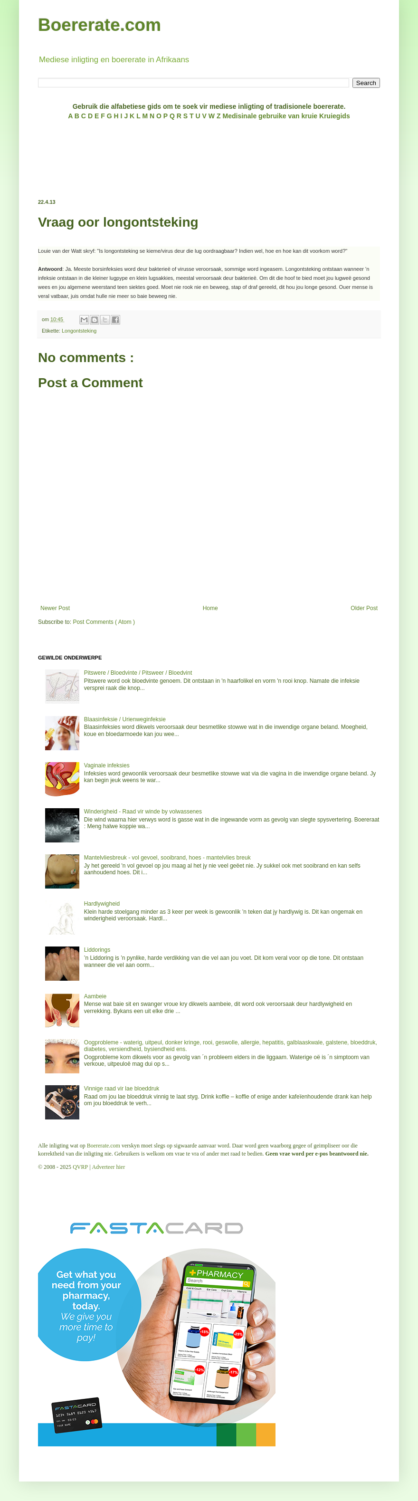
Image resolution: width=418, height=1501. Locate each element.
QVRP (80, 1167)
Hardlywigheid (102, 903)
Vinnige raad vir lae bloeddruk (122, 1088)
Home (210, 608)
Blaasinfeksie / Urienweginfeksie (125, 719)
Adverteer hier (108, 1167)
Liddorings (97, 949)
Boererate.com (99, 25)
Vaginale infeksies (107, 765)
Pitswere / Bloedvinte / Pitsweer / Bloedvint (138, 672)
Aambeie (95, 996)
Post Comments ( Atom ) (104, 622)
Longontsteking (79, 331)
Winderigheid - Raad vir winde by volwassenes (143, 811)
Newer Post (55, 608)
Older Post (364, 608)
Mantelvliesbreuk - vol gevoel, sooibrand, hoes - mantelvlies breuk (167, 857)
